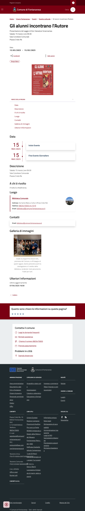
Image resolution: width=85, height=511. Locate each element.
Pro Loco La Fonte (33, 427)
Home (12, 19)
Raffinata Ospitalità (33, 447)
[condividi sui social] (15, 55)
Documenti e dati (15, 386)
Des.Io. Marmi (31, 466)
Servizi (33, 502)
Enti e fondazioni (15, 390)
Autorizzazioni (31, 390)
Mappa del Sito (65, 502)
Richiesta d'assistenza (51, 449)
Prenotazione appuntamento (51, 444)
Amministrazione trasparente (51, 431)
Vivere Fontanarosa (23, 19)
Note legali (47, 421)
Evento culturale (44, 19)
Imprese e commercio (51, 383)
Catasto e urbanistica (34, 393)
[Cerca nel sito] (72, 9)
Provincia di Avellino (33, 424)
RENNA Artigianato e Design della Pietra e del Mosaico (34, 433)
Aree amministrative (16, 383)
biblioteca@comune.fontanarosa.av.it (31, 208)
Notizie (63, 383)
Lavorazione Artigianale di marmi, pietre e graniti (34, 473)
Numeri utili (13, 475)
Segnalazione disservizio (51, 439)
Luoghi (63, 397)
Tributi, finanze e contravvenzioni (51, 388)
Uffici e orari (14, 472)
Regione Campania (15, 3)
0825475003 (14, 430)
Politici (12, 403)
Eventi (34, 19)
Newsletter (64, 420)
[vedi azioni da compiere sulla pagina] (49, 55)
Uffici (11, 406)
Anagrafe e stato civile (34, 385)
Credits (47, 502)
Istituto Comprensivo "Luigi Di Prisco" (34, 452)
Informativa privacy (50, 417)
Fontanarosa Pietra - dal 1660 (34, 442)
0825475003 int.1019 (27, 205)
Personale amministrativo (17, 398)
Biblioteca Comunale (20, 198)
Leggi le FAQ (48, 435)
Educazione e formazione (34, 398)
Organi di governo (16, 393)
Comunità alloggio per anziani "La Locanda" (34, 460)
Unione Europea (32, 417)
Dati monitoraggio (16, 502)
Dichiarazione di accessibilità (51, 426)
